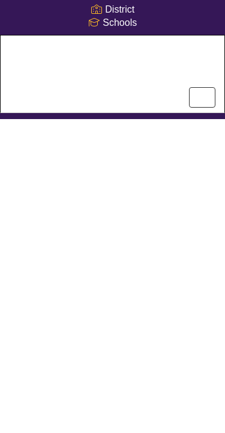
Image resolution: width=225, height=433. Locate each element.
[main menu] (202, 97)
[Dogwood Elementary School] (112, 65)
